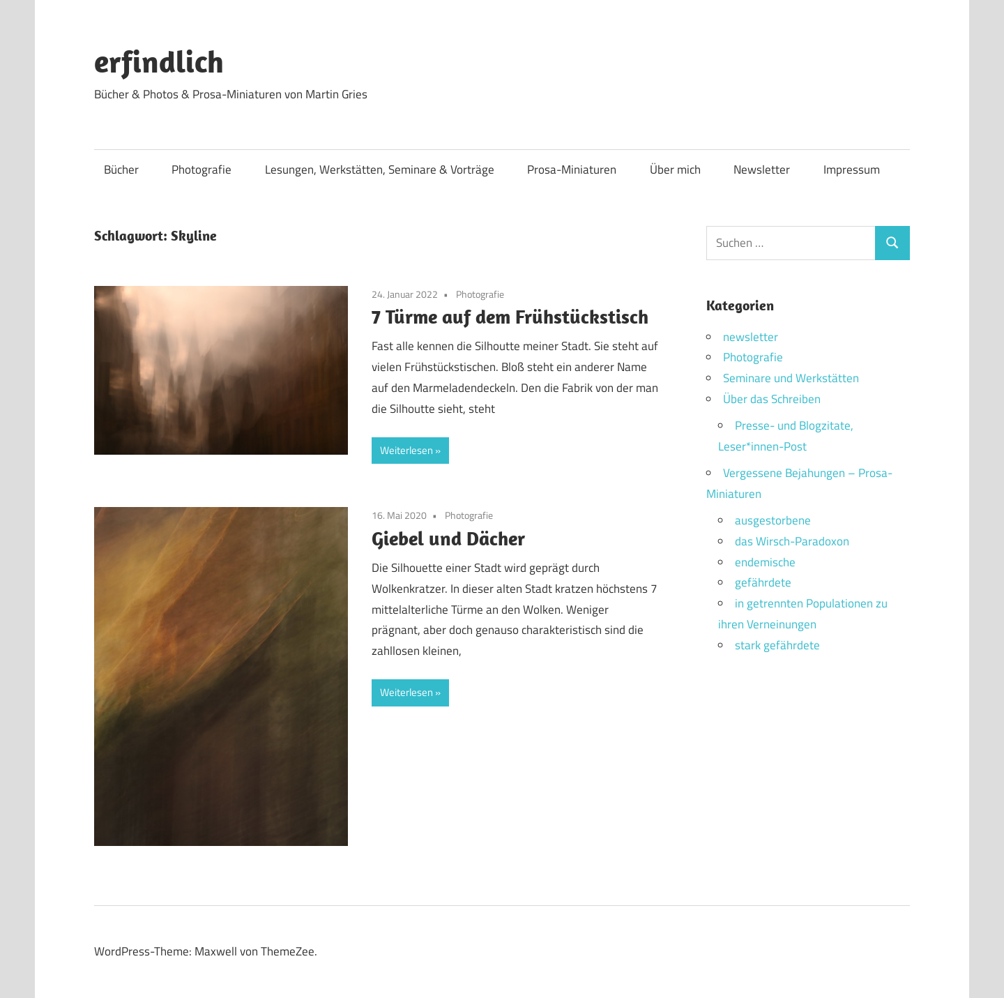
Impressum (851, 169)
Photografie (201, 169)
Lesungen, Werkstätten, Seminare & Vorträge (379, 169)
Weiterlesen (406, 450)
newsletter (750, 337)
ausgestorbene (773, 520)
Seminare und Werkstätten (791, 378)
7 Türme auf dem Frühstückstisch (510, 316)
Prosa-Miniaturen (571, 169)
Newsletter (761, 169)
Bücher (121, 169)
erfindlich (159, 61)
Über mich (675, 169)
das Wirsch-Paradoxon (792, 541)
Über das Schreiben (772, 399)
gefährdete (763, 582)
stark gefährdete (777, 645)
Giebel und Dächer (448, 538)
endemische (765, 562)
